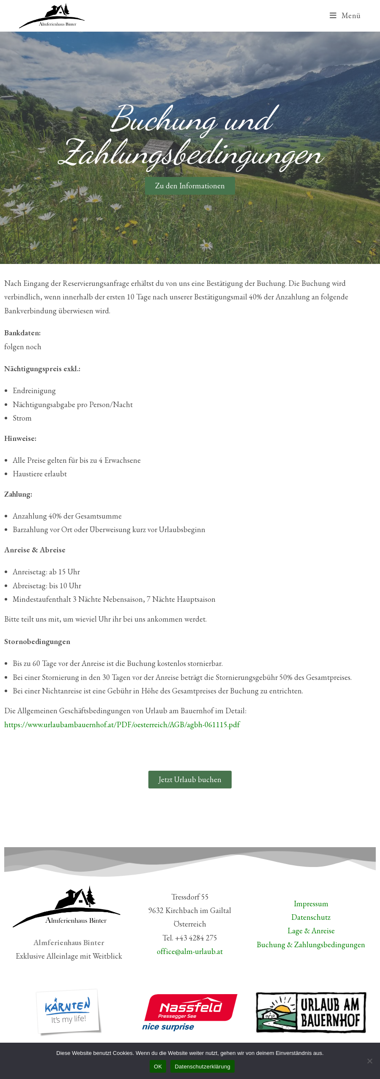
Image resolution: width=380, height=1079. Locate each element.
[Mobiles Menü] (345, 15)
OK (158, 1066)
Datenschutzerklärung (202, 1066)
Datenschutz (311, 917)
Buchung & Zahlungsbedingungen (311, 944)
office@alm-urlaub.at (190, 951)
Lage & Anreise (311, 930)
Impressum (311, 903)
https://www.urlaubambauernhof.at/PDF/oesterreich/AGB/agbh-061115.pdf (122, 724)
